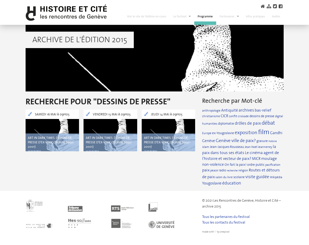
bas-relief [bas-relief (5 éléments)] (263, 110)
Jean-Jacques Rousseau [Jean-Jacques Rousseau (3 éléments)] (227, 147)
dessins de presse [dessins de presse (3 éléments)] (261, 116)
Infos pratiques (255, 16)
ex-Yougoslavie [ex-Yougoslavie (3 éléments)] (223, 133)
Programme (205, 16)
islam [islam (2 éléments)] (205, 147)
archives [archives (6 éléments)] (246, 110)
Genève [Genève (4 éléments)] (208, 140)
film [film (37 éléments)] (263, 132)
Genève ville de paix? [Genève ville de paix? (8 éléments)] (236, 140)
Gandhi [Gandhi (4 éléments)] (276, 133)
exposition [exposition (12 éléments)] (246, 132)
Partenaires (227, 16)
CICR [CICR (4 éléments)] (224, 116)
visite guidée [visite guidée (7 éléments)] (257, 177)
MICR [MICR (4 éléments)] (256, 158)
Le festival (179, 16)
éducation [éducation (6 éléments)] (231, 183)
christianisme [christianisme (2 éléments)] (211, 116)
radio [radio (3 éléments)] (222, 170)
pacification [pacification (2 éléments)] (272, 165)
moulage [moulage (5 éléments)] (269, 158)
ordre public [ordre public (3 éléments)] (256, 164)
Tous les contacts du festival (223, 222)
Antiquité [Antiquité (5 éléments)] (229, 110)
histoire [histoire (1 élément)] (272, 141)
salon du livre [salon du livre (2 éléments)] (224, 177)
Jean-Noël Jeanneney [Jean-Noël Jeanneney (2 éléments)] (258, 147)
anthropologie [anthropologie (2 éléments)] (211, 110)
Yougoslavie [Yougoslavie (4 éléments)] (212, 183)
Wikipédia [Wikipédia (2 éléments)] (276, 177)
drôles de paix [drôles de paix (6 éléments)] (248, 123)
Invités (276, 16)
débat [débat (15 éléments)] (268, 122)
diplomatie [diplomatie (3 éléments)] (226, 123)
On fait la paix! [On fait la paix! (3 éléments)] (236, 164)
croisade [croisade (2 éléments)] (243, 116)
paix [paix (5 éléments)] (206, 170)
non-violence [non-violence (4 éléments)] (213, 164)
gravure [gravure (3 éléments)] (262, 141)
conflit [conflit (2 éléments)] (233, 116)
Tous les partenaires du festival (226, 216)
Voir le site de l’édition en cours (146, 16)
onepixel (225, 231)
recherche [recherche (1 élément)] (232, 170)
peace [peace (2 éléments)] (214, 170)
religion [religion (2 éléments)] (243, 170)
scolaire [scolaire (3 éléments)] (239, 177)
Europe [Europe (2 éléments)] (206, 133)
